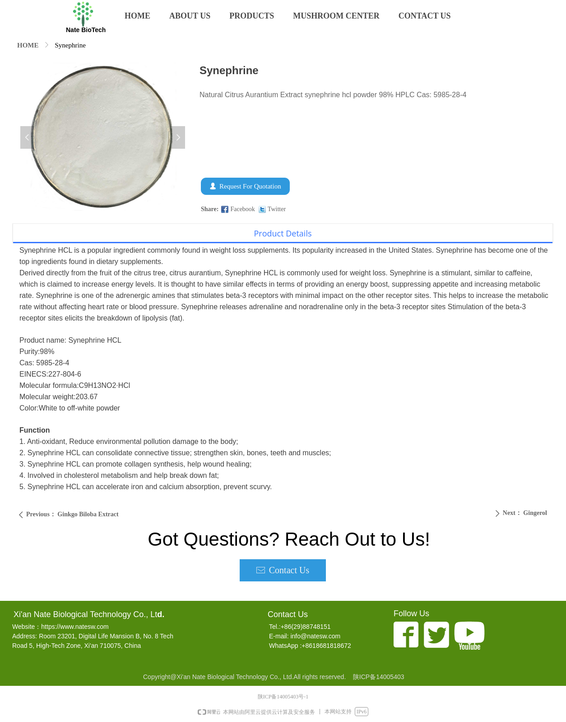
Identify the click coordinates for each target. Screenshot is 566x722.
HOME (28, 45)
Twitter (277, 209)
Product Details (282, 233)
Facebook (242, 209)
